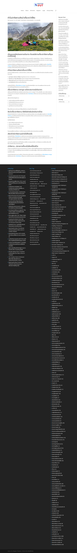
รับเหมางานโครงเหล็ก (56, 452)
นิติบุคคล (54, 339)
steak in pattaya (56, 234)
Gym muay (54, 203)
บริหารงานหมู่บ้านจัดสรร (57, 374)
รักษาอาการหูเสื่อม (55, 425)
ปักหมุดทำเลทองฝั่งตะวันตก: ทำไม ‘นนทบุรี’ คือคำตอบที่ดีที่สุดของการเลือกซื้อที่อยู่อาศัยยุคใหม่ (17, 183)
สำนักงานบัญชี (55, 471)
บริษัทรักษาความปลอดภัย (57, 370)
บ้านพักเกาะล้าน (55, 387)
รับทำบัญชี (54, 442)
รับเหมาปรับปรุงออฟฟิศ (56, 460)
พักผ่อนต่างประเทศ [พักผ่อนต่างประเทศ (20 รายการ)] (34, 203)
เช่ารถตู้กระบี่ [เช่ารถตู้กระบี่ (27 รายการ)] (33, 231)
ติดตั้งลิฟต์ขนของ (55, 312)
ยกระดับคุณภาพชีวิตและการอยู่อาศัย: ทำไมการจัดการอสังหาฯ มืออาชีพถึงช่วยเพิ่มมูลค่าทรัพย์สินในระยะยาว (63, 80)
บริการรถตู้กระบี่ (55, 345)
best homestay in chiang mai (59, 179)
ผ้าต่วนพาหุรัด (54, 404)
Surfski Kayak (55, 240)
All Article (32, 10)
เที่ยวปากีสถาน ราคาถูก (56, 523)
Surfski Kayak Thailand (57, 242)
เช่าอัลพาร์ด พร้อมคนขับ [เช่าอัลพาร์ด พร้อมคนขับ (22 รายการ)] (34, 233)
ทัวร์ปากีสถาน (24, 20)
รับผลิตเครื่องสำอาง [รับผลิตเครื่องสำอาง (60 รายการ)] (34, 218)
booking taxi (55, 183)
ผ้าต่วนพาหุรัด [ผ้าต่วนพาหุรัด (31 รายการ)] (40, 201)
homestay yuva (55, 217)
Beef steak (54, 172)
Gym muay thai (55, 205)
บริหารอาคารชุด (55, 377)
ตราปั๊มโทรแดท (55, 303)
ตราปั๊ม (53, 301)
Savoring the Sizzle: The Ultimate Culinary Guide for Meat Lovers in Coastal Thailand (16, 230)
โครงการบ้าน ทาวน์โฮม (56, 538)
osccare (11, 20)
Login (43, 10)
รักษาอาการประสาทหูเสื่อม (57, 423)
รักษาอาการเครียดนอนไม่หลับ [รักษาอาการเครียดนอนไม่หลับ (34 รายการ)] (35, 212)
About (27, 10)
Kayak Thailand (55, 221)
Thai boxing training (57, 249)
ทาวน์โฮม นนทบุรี (55, 326)
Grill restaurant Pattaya (57, 200)
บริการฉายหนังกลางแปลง (57, 343)
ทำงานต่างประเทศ (55, 328)
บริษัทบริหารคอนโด (56, 366)
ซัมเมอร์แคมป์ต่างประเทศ (57, 284)
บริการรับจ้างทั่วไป (55, 351)
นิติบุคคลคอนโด (55, 341)
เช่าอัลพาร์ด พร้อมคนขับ (57, 515)
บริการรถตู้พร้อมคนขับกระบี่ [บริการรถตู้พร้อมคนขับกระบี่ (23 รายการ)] (35, 194)
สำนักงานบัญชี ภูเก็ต (56, 473)
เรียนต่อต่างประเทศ (56, 530)
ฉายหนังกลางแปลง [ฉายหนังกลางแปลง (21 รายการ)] (34, 181)
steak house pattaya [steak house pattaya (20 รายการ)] (34, 177)
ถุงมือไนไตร (54, 320)
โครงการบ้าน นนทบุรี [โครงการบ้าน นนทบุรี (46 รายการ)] (34, 242)
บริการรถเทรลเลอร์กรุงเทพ (57, 349)
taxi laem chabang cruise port (59, 247)
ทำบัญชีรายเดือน (55, 333)
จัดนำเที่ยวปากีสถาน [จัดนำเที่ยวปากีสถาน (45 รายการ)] (34, 179)
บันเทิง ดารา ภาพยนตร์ (56, 379)
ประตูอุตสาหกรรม (55, 391)
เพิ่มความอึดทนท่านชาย (56, 525)
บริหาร (53, 372)
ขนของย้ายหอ (54, 265)
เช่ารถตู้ (53, 509)
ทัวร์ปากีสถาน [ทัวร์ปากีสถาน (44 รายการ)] (42, 186)
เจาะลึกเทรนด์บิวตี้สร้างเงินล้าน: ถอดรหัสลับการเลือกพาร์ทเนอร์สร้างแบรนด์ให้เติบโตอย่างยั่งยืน (17, 244)
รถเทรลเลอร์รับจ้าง (56, 418)
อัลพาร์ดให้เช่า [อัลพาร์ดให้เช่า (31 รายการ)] (33, 229)
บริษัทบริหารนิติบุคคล (56, 368)
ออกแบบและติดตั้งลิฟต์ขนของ (58, 490)
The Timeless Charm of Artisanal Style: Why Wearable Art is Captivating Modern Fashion (16, 258)
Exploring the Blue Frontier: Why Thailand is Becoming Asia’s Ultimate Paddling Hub (16, 264)
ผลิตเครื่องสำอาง (55, 400)
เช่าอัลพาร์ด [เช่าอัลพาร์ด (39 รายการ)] (40, 231)
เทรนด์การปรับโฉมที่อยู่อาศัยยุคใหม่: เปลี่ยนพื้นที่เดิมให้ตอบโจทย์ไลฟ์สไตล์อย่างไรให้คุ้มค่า (16, 202)
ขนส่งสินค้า (54, 268)
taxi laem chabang (56, 244)
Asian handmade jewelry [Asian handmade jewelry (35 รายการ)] (35, 170)
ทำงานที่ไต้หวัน (55, 330)
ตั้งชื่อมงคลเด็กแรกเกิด (56, 305)
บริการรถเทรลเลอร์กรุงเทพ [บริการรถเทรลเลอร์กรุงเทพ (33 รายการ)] (35, 196)
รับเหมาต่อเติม (55, 456)
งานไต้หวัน (54, 274)
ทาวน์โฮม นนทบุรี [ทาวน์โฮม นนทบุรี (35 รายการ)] (33, 188)
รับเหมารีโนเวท (55, 463)
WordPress (30, 551)
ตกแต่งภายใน (54, 297)
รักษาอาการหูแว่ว (55, 427)
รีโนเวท (53, 469)
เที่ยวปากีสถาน (55, 521)
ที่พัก (53, 335)
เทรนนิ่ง (53, 519)
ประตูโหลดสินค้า (55, 393)
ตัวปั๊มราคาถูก (54, 309)
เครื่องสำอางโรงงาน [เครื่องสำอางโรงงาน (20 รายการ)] (42, 229)
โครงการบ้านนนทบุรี (56, 540)
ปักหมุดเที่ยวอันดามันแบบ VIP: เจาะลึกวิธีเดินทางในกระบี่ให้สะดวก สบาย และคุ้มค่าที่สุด (17, 235)
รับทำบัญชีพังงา (55, 446)
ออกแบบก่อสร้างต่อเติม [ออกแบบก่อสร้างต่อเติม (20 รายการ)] (41, 227)
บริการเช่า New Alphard (57, 356)
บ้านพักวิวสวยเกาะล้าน (56, 385)
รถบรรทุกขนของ (55, 414)
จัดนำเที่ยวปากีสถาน (56, 278)
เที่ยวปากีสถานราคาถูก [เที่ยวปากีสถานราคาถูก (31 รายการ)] (34, 235)
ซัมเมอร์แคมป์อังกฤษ (56, 286)
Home (22, 10)
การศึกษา (54, 261)
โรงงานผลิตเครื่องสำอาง (57, 544)
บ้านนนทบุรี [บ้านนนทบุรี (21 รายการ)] (32, 201)
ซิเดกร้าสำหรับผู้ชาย (56, 293)
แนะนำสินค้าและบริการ (56, 536)
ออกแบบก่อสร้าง (55, 481)
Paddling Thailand (56, 226)
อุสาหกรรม (54, 498)
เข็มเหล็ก (53, 500)
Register (39, 10)
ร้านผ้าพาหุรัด (54, 467)
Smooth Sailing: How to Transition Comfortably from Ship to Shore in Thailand (17, 253)
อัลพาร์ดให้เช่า (54, 494)
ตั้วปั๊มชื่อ (53, 307)
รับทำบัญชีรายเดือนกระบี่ (57, 448)
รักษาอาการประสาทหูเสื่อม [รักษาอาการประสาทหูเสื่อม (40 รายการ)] (35, 207)
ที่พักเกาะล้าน (54, 337)
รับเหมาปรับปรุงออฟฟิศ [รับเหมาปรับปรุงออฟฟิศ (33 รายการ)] (34, 225)
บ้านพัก (53, 383)
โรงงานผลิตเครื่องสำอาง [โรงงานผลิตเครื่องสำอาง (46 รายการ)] (35, 244)
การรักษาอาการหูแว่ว (56, 259)
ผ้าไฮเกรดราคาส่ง (55, 406)
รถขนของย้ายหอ (55, 410)
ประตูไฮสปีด (54, 395)
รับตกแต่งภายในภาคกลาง (57, 439)
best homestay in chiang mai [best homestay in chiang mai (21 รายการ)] (36, 173)
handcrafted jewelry (56, 209)
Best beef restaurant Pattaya (58, 177)
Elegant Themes (17, 551)
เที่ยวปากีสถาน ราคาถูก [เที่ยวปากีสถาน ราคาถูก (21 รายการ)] (34, 238)
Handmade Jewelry (56, 211)
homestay (54, 213)
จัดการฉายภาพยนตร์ (56, 276)
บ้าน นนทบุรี (54, 381)
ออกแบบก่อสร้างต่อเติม (56, 484)
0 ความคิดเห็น (37, 20)
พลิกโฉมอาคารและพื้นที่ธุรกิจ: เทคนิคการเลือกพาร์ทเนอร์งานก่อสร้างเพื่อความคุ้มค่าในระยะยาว (17, 172)
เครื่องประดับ (54, 502)
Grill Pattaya (55, 198)
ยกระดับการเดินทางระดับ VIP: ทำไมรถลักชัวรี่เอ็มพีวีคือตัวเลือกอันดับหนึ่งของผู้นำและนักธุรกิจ (17, 177)
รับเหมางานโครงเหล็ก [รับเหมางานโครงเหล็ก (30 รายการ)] (34, 220)
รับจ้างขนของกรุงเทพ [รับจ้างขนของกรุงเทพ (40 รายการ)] (34, 214)
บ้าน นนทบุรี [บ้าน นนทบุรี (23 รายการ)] (42, 199)
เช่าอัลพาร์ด (54, 513)
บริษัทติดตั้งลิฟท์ (55, 362)
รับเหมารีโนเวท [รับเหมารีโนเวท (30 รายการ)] (44, 225)
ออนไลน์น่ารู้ (54, 492)
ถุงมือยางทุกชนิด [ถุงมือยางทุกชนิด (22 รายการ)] (33, 186)
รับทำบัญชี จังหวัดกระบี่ (56, 444)
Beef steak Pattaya (56, 175)
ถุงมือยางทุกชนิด (55, 314)
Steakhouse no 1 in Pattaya (58, 238)
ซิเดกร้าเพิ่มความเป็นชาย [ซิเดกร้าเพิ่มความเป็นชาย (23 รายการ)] (34, 183)
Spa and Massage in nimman (59, 230)
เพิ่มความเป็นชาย (55, 528)
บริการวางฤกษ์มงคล (56, 354)
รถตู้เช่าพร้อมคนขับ (56, 412)
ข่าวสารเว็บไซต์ (55, 270)
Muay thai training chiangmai (59, 223)
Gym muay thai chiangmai (58, 207)
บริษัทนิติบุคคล (55, 364)
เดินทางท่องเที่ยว (30, 20)
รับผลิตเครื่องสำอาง (56, 450)
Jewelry (53, 219)
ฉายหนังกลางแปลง (56, 280)
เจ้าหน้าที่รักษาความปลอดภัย (57, 507)
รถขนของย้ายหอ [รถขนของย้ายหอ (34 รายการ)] (42, 203)
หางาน (53, 477)
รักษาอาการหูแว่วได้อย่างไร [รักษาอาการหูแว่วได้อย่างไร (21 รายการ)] (35, 209)
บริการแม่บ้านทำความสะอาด (57, 358)
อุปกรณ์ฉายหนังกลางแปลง (57, 496)
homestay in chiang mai (57, 215)
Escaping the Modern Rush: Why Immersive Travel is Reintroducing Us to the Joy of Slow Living (17, 220)
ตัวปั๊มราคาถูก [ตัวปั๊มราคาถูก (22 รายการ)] (44, 183)
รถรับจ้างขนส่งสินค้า (56, 416)
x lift (53, 255)
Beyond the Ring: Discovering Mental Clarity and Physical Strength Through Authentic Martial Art (63, 57)
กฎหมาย (53, 257)
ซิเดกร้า (53, 289)
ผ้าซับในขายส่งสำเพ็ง (56, 402)
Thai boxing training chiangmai (59, 251)
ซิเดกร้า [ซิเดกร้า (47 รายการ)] (41, 181)
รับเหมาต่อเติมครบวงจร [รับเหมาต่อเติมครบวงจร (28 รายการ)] (34, 222)
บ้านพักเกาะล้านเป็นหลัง (56, 389)
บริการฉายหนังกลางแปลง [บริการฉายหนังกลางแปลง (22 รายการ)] (35, 190)
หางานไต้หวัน (54, 479)
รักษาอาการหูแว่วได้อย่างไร (57, 429)
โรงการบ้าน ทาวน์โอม (56, 542)
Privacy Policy (50, 10)
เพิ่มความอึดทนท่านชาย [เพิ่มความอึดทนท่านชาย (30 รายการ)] (34, 240)
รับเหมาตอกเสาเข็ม (55, 454)
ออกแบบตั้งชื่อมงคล (56, 488)
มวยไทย (53, 408)
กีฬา (53, 263)
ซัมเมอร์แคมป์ (54, 282)
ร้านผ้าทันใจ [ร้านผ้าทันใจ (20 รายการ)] (32, 227)
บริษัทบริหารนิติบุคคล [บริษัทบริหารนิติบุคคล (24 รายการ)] (34, 199)
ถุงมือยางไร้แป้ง (55, 316)
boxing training (55, 196)
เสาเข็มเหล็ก (54, 534)
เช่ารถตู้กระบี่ (54, 511)
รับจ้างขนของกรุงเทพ (56, 433)
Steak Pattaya (55, 236)
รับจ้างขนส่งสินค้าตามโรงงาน (58, 437)
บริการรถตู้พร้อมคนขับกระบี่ (57, 347)
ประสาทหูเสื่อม (55, 398)
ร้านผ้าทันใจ (54, 465)
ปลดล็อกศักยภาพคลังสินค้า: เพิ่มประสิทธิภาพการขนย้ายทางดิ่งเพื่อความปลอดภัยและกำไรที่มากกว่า (16, 188)
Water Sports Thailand (57, 253)
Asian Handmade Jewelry (58, 170)
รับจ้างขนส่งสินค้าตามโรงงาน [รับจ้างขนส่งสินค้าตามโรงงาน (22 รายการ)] (35, 216)
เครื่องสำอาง (54, 504)
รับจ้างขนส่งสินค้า (55, 435)
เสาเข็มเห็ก (54, 532)
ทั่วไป (53, 324)
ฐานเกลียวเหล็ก (55, 295)
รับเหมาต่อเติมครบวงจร (56, 458)
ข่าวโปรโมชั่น (54, 272)
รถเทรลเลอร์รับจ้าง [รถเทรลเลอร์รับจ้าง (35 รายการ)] (34, 205)
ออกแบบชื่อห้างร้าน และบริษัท (58, 486)
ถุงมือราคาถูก (54, 318)
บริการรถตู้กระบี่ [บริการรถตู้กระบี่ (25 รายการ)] (33, 192)
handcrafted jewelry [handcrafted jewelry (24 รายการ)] (34, 175)
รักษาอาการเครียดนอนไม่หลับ (58, 431)
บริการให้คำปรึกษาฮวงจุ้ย (57, 360)
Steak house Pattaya (56, 232)
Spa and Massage (56, 228)
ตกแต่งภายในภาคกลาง (56, 299)
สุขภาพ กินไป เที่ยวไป (56, 475)
